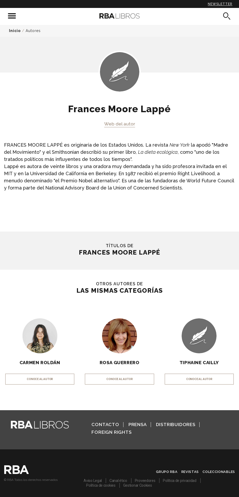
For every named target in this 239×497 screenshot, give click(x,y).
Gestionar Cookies (137, 485)
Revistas (190, 472)
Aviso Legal (93, 480)
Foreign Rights (111, 432)
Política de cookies (100, 485)
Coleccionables (219, 472)
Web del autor (119, 123)
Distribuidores (175, 424)
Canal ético (118, 480)
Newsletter (220, 4)
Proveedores (145, 480)
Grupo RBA (166, 472)
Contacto (105, 424)
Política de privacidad (179, 480)
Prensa (137, 424)
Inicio (15, 31)
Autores (33, 31)
